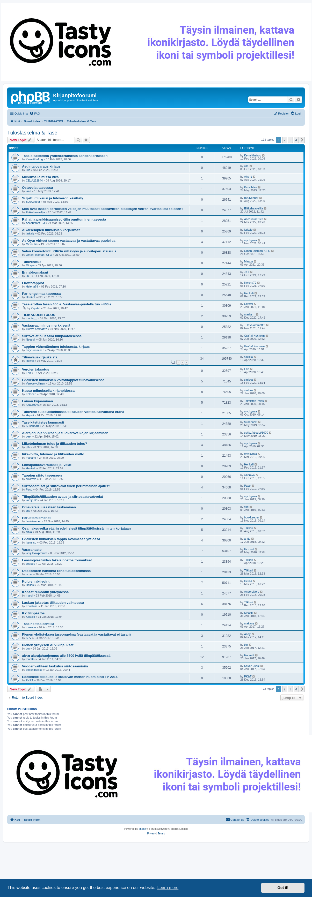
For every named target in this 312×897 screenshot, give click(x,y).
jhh (28, 447)
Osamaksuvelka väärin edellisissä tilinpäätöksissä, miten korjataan (76, 528)
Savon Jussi (251, 665)
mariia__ (31, 318)
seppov (30, 563)
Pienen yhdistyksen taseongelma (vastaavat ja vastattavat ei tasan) (76, 634)
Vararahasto (32, 550)
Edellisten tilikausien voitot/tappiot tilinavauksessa (63, 380)
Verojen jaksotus (35, 369)
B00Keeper (33, 201)
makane (31, 457)
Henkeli (30, 297)
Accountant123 (35, 222)
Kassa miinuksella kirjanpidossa (48, 391)
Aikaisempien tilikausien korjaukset (51, 230)
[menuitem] (35, 113)
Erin (28, 372)
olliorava (31, 478)
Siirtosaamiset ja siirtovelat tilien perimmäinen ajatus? (66, 486)
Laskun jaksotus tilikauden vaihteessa (53, 603)
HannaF (249, 655)
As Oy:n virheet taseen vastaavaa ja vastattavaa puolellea (68, 241)
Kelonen (31, 394)
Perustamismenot (36, 518)
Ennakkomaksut (35, 272)
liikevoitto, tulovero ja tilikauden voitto (53, 454)
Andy (247, 634)
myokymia (250, 240)
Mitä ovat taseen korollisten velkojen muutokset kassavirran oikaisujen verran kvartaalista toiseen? (102, 209)
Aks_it (248, 176)
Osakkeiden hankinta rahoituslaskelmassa (56, 571)
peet (28, 436)
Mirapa (30, 265)
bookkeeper (33, 521)
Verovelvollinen (35, 383)
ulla (28, 169)
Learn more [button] (167, 887)
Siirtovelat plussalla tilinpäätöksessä (52, 336)
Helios (30, 584)
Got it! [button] (283, 888)
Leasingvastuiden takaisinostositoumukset (57, 560)
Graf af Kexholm (254, 335)
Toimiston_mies (254, 400)
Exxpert (249, 549)
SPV (29, 637)
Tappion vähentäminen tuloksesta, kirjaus (56, 347)
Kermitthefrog (34, 159)
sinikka (248, 356)
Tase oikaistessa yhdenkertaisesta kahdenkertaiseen (64, 156)
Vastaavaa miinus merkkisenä (46, 325)
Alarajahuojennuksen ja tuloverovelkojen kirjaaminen (65, 433)
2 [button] (285, 140)
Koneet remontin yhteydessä (45, 592)
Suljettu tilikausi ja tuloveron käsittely (52, 198)
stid (28, 510)
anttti (247, 538)
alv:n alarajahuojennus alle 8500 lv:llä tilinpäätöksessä (66, 656)
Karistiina (32, 606)
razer (29, 574)
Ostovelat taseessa (37, 188)
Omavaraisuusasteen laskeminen (49, 507)
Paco (29, 489)
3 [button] (290, 140)
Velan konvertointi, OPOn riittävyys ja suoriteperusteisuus (69, 251)
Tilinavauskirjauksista (39, 357)
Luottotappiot (33, 283)
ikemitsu (31, 542)
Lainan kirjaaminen (37, 401)
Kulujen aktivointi (36, 581)
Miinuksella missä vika (40, 177)
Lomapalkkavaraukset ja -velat (46, 465)
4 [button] (296, 140)
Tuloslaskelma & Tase (32, 132)
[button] (302, 140)
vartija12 (31, 500)
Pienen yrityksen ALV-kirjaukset (48, 645)
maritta (30, 659)
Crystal (35, 308)
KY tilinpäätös (33, 613)
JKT (28, 275)
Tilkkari (248, 528)
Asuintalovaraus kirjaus (41, 166)
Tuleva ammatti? (36, 328)
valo (28, 191)
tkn (28, 648)
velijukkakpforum (36, 553)
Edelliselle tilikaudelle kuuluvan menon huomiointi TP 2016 (70, 677)
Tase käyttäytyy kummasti (43, 422)
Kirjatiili (30, 616)
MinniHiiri (32, 244)
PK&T (29, 680)
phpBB (143, 828)
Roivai (30, 360)
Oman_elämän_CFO (39, 254)
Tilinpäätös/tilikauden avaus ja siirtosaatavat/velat (62, 497)
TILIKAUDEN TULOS (38, 315)
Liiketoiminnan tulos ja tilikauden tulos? (54, 444)
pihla (29, 531)
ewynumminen (35, 350)
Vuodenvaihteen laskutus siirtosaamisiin (55, 666)
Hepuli (30, 415)
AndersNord (251, 591)
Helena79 (32, 286)
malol (29, 595)
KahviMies (250, 187)
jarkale (30, 233)
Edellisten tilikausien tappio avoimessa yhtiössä (61, 539)
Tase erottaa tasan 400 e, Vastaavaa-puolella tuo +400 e (66, 304)
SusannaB (32, 425)
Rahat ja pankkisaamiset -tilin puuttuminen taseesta (64, 219)
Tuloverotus (31, 262)
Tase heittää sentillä (38, 624)
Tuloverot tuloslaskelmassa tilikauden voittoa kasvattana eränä (73, 412)
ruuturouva (33, 404)
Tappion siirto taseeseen (42, 475)
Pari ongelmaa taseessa (41, 294)
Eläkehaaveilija (35, 212)
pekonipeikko (34, 669)
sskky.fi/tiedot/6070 (256, 432)
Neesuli (30, 339)
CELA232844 (34, 180)
